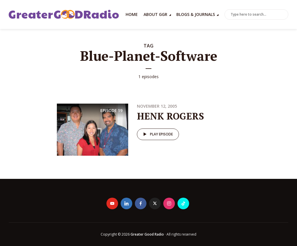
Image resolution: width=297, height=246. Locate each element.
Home (132, 14)
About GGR (155, 14)
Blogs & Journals (195, 14)
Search (283, 15)
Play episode (157, 134)
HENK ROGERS (170, 116)
